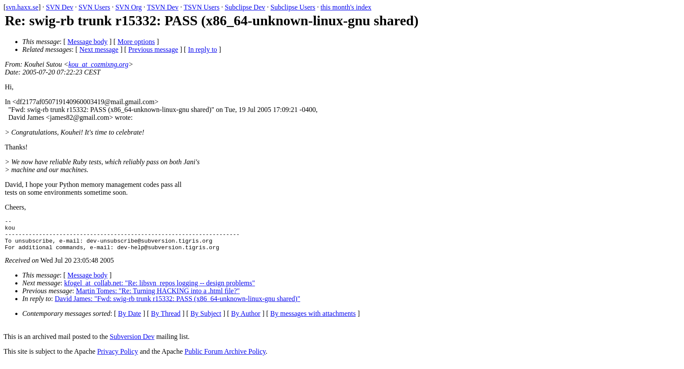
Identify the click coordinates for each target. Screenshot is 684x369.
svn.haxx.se (22, 7)
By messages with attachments (313, 320)
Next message (98, 49)
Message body (88, 41)
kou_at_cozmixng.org (98, 64)
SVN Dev (59, 7)
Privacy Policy (117, 358)
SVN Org (128, 7)
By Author (245, 320)
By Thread (166, 320)
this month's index (346, 7)
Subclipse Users (292, 7)
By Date (129, 320)
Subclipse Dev (245, 7)
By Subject (205, 320)
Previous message (153, 49)
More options (136, 41)
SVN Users (94, 7)
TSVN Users (201, 7)
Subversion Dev (132, 343)
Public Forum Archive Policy (225, 358)
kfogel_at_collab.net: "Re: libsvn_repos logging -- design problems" (159, 289)
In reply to (202, 49)
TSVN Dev (162, 7)
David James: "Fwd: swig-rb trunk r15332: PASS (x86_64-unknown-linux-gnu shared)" (178, 305)
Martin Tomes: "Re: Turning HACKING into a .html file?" (158, 297)
